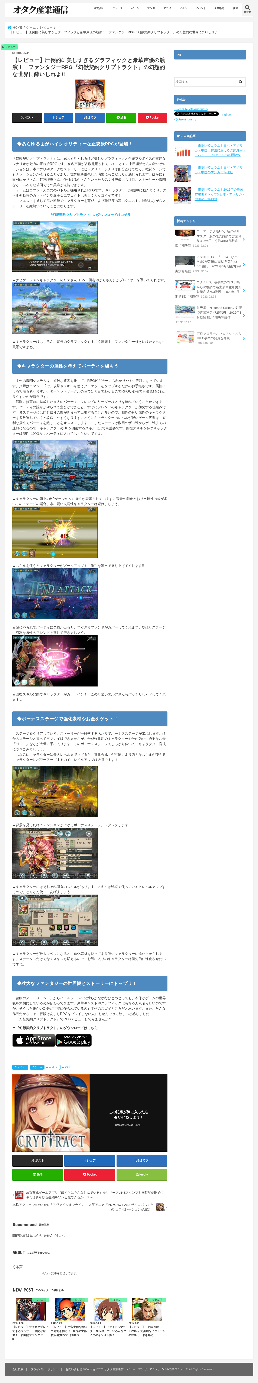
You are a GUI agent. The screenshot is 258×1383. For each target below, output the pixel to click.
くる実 (17, 1267)
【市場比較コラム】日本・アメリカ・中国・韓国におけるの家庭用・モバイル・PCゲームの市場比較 (220, 150)
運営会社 (99, 8)
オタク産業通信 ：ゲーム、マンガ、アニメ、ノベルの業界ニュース (146, 1369)
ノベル (183, 8)
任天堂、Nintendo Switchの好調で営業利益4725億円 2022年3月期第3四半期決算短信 (208, 314)
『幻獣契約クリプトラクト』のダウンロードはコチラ (90, 215)
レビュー (22, 1067)
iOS (67, 1067)
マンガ (151, 8)
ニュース (117, 8)
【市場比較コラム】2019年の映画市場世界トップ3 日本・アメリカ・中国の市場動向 (220, 194)
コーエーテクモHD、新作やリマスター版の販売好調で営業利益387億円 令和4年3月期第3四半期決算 (208, 238)
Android (53, 1067)
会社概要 (17, 1369)
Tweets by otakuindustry (191, 109)
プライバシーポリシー (44, 1369)
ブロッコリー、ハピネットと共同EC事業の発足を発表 (208, 338)
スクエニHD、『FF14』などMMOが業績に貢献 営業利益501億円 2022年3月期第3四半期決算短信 (208, 263)
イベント (201, 8)
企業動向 (219, 8)
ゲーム (135, 8)
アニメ (167, 8)
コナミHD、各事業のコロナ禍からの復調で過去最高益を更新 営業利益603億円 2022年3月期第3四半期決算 (208, 289)
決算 (235, 8)
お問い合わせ (74, 1369)
